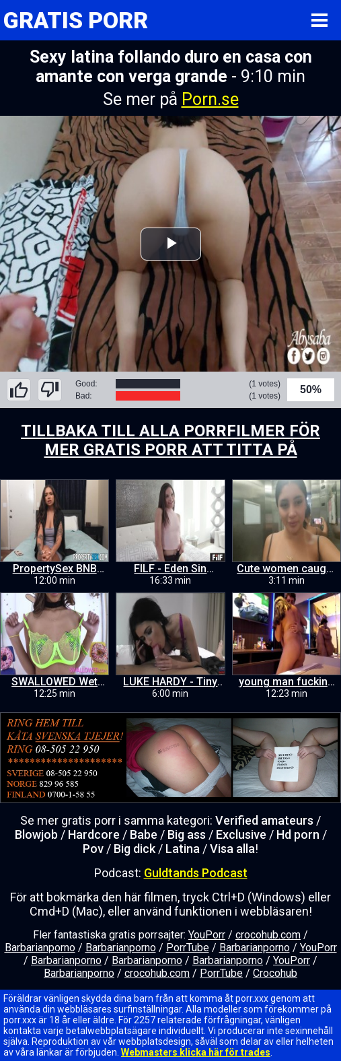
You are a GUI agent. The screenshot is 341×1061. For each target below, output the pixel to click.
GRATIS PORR (75, 20)
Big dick (134, 849)
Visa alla (232, 849)
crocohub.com (268, 934)
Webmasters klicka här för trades (195, 1052)
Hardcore (94, 834)
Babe (143, 834)
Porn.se (210, 99)
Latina (182, 849)
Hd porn (297, 834)
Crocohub (275, 973)
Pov (93, 849)
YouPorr (206, 934)
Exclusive (241, 834)
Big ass (186, 834)
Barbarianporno (40, 947)
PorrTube (187, 947)
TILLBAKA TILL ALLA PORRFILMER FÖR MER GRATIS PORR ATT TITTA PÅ (170, 440)
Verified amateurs (264, 820)
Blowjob (36, 834)
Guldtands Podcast (196, 873)
